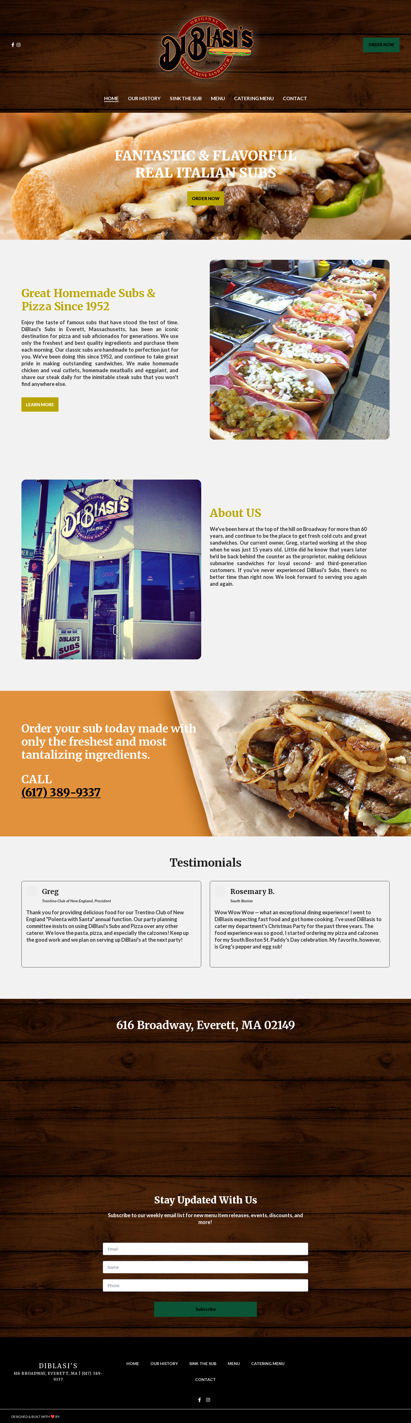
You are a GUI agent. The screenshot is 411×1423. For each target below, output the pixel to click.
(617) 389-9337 (61, 793)
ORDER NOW (381, 44)
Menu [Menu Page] (218, 98)
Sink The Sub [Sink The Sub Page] (186, 98)
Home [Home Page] (111, 98)
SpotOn (68, 1416)
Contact (207, 1379)
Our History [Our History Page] (144, 98)
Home (134, 1363)
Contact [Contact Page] (295, 98)
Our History (165, 1363)
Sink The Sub (204, 1363)
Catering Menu (269, 1363)
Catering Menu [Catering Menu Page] (254, 98)
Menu (235, 1363)
